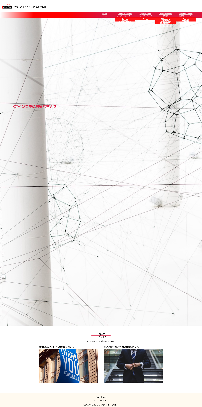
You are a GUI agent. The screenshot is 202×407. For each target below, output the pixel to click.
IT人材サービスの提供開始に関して (121, 346)
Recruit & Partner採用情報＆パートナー (186, 15)
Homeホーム (104, 15)
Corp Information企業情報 (165, 15)
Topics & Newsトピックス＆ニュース (145, 15)
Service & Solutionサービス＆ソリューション (125, 15)
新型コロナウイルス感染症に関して (56, 346)
